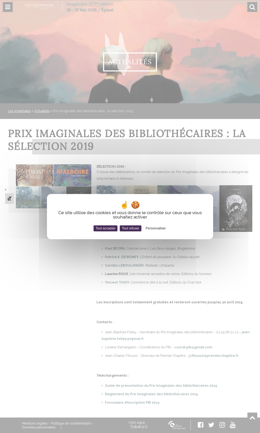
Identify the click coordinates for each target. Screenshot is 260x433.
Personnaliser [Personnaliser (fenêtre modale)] (156, 228)
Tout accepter (105, 228)
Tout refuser (130, 228)
